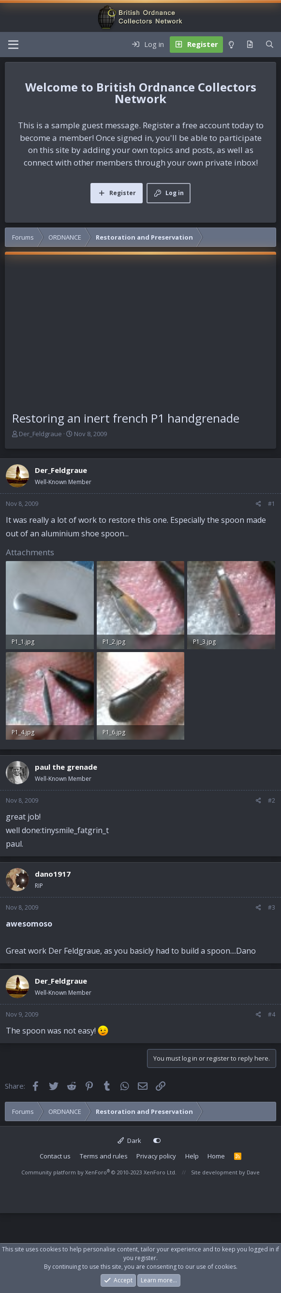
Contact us (55, 1156)
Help (192, 1156)
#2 (271, 800)
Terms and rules (104, 1156)
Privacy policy (156, 1156)
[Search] (269, 44)
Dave (253, 1172)
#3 (271, 907)
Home (216, 1156)
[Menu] (13, 44)
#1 (271, 504)
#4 (271, 1014)
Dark (129, 1140)
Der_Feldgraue (40, 433)
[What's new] (249, 44)
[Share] (258, 504)
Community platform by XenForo (99, 1172)
